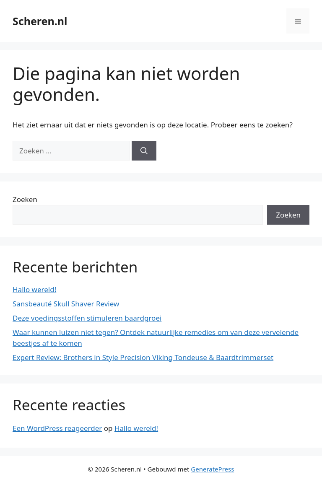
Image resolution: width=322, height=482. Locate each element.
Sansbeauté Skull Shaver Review (66, 303)
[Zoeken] (144, 151)
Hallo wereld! (34, 289)
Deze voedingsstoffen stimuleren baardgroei (87, 318)
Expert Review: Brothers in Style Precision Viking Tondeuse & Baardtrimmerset (143, 357)
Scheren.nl (40, 21)
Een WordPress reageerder (57, 428)
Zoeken (25, 199)
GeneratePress (212, 469)
